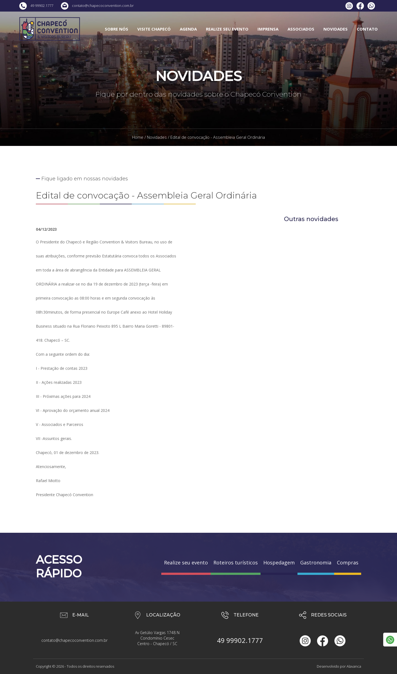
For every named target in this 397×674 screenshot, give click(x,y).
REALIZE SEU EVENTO (227, 29)
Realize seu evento (186, 562)
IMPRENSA (267, 29)
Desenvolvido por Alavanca (339, 666)
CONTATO (367, 29)
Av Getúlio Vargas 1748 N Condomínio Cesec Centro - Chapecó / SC (157, 638)
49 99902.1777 (36, 5)
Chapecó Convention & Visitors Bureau (49, 29)
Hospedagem (279, 562)
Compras (347, 562)
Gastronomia (315, 562)
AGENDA (188, 29)
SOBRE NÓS (116, 29)
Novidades (157, 137)
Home (137, 137)
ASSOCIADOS (301, 29)
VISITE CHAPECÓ (154, 29)
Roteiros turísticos (235, 562)
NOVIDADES (335, 29)
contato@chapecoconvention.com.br (97, 5)
